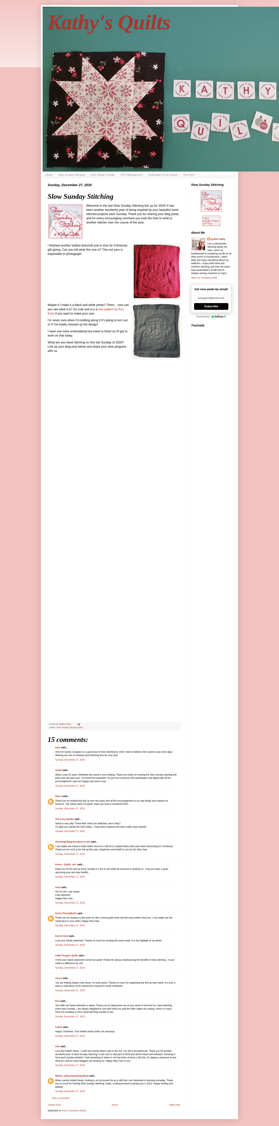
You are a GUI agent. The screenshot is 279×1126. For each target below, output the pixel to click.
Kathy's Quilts (109, 22)
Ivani (58, 887)
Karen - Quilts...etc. (66, 864)
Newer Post (54, 1104)
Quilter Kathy (218, 239)
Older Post (174, 1104)
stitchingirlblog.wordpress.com (72, 841)
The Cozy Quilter (64, 819)
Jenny (58, 978)
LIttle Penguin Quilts (66, 955)
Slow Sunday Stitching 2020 (69, 727)
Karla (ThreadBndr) (66, 913)
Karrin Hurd (61, 936)
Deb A (58, 796)
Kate (57, 747)
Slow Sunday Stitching (71, 174)
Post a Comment (60, 1098)
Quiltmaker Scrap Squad (162, 174)
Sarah (58, 770)
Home (49, 174)
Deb (57, 1046)
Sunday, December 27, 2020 (70, 759)
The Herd (188, 174)
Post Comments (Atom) (74, 1110)
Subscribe (211, 306)
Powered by (211, 316)
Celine (58, 1027)
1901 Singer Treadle (103, 174)
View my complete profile (204, 277)
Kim (57, 1001)
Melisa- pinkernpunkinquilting (72, 1075)
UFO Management (131, 174)
